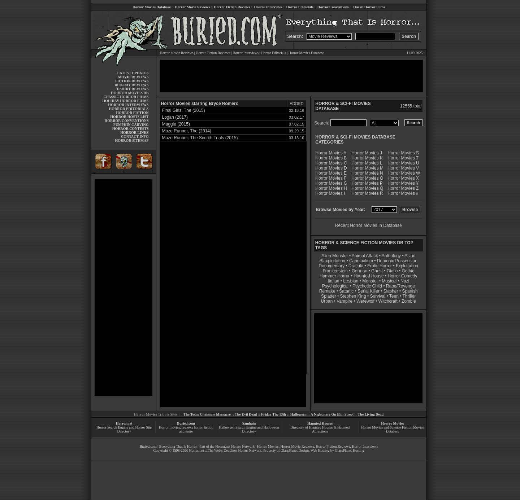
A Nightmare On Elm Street (332, 414)
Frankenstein (334, 270)
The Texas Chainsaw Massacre (207, 414)
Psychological (335, 286)
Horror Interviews (268, 7)
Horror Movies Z (403, 188)
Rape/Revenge (400, 286)
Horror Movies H (331, 188)
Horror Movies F (330, 178)
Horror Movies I (330, 193)
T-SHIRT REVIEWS (132, 89)
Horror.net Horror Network (235, 446)
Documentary (331, 265)
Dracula (355, 265)
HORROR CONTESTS (130, 129)
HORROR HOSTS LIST (129, 117)
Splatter (328, 296)
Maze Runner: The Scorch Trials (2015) (200, 137)
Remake (327, 291)
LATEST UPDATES (133, 73)
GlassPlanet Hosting (349, 450)
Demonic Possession (397, 260)
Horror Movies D (331, 168)
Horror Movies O (367, 178)
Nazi (404, 281)
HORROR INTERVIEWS (128, 105)
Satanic (346, 291)
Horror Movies (392, 423)
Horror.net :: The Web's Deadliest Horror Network (225, 450)
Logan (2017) (175, 117)
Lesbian (351, 281)
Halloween (298, 414)
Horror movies (169, 427)
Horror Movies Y (403, 183)
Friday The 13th (273, 414)
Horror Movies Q (367, 188)
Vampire (344, 301)
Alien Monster (334, 255)
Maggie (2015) (176, 124)
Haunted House (369, 275)
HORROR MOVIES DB (129, 93)
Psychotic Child (367, 286)
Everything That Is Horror (178, 446)
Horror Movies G (331, 183)
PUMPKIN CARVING (131, 125)
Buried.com (186, 423)
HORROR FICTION (132, 113)
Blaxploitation (332, 260)
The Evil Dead (246, 414)
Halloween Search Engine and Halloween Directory (249, 429)
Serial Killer (369, 291)
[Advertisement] (123, 287)
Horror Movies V (403, 168)
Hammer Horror (335, 275)
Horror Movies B (331, 158)
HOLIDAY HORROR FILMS (125, 101)
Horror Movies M (367, 168)
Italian (333, 281)
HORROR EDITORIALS (128, 109)
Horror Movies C (331, 163)
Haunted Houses (320, 423)
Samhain (249, 423)
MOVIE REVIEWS (133, 77)
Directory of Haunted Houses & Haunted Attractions (320, 429)
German (359, 270)
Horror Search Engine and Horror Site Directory (123, 429)
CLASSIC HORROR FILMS (125, 97)
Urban (327, 301)
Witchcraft (388, 301)
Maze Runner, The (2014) (187, 130)
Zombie (409, 301)
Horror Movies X (403, 178)
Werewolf (365, 301)
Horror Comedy (402, 275)
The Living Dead (371, 414)
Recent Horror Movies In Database (368, 225)
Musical (389, 281)
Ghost (377, 270)
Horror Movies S (403, 152)
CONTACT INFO (135, 137)
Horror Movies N (367, 173)
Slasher (391, 291)
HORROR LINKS (134, 133)
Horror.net (124, 423)
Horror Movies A (330, 152)
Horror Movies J (366, 152)
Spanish (409, 291)
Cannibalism (361, 260)
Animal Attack (365, 255)
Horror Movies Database (152, 7)
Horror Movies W (403, 173)
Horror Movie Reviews (192, 7)
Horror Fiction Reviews (232, 7)
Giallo (392, 270)
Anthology (391, 255)
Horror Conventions (333, 7)
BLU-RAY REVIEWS (131, 85)
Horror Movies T (403, 158)
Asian (409, 255)
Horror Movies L (366, 163)
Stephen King (353, 296)
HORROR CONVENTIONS (127, 121)
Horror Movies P (367, 183)
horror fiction (203, 427)
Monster (370, 281)
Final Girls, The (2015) (183, 110)
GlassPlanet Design (295, 450)
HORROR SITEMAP (131, 140)
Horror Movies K (367, 158)
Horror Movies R (367, 193)
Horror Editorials (299, 7)
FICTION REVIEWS (132, 81)
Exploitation (407, 265)
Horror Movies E (331, 173)
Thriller (409, 296)
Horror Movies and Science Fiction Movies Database (392, 429)
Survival (378, 296)
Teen (394, 296)
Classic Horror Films (368, 7)
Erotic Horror (379, 265)
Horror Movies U (403, 163)
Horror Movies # (402, 193)
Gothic (408, 270)
